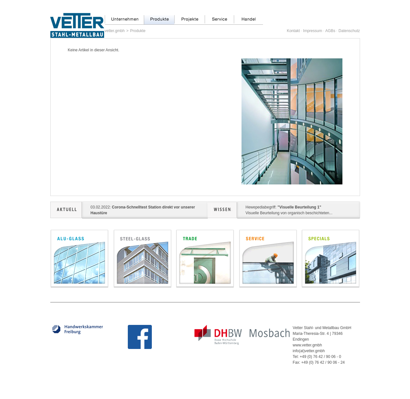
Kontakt (293, 31)
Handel (248, 20)
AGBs (330, 31)
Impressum (312, 31)
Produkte (159, 20)
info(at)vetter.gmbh (309, 351)
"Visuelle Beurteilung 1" (299, 207)
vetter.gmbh (115, 31)
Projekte (189, 20)
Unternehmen (124, 20)
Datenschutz (349, 31)
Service (219, 20)
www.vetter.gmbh (307, 345)
